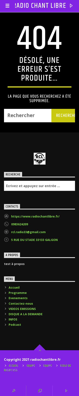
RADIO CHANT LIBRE (39, 5)
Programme (18, 293)
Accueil (14, 287)
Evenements (18, 298)
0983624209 (19, 224)
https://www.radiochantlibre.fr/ (35, 216)
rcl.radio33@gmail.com (28, 232)
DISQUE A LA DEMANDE (26, 314)
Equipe (31, 366)
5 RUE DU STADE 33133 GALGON (34, 240)
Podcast (15, 325)
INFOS (13, 319)
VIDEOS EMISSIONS (22, 309)
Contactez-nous (21, 303)
